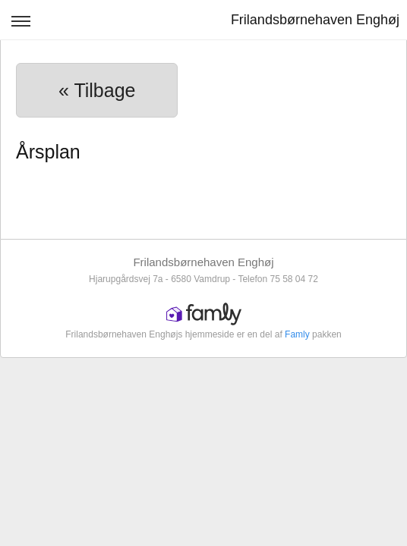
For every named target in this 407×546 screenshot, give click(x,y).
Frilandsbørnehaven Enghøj (315, 19)
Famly (297, 334)
